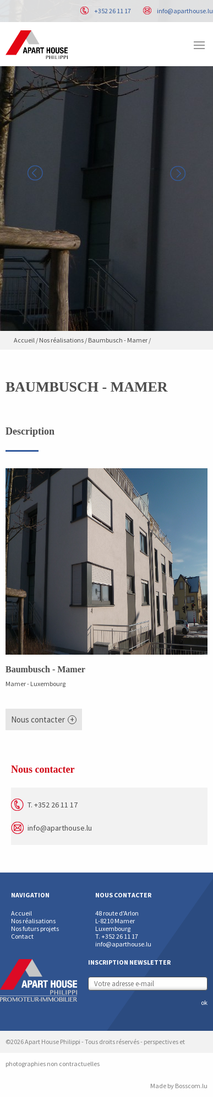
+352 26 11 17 (112, 11)
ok (204, 1002)
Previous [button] (35, 173)
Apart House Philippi (37, 44)
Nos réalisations (61, 340)
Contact (22, 936)
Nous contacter (38, 719)
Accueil (24, 340)
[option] (106, 165)
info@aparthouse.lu (185, 11)
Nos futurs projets (35, 928)
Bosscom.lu (191, 1086)
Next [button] (177, 173)
